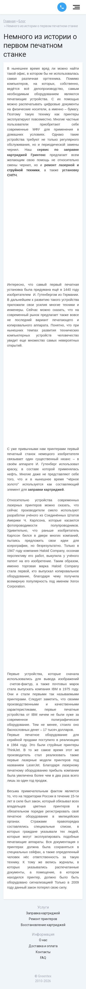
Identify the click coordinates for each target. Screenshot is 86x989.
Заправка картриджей (43, 913)
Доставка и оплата (43, 946)
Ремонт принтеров (43, 919)
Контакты (43, 952)
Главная (9, 21)
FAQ (43, 958)
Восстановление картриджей (43, 925)
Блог (22, 21)
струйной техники (23, 170)
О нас (43, 940)
